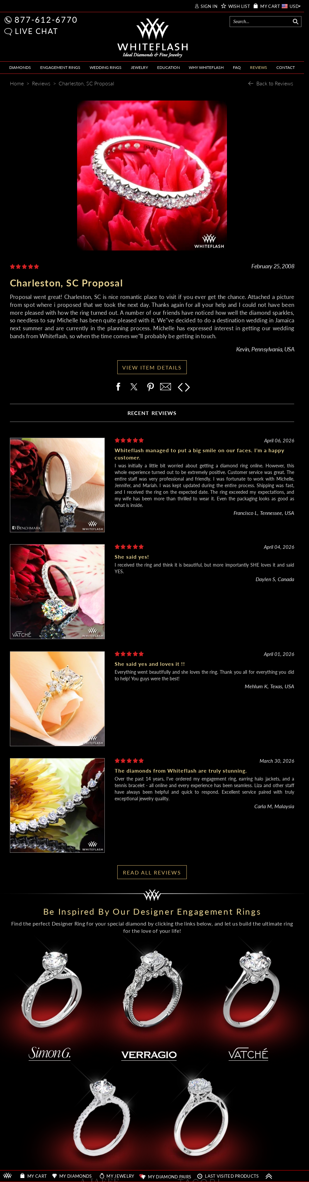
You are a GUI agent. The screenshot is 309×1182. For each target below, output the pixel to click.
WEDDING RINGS (106, 67)
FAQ (237, 67)
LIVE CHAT (36, 31)
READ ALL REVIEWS (152, 872)
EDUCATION (168, 67)
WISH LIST (239, 6)
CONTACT (285, 67)
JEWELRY (139, 67)
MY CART (270, 6)
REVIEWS (258, 67)
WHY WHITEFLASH (206, 67)
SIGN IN (209, 6)
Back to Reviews (274, 83)
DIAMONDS (20, 67)
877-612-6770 (46, 19)
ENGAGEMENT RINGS (60, 67)
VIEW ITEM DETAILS (152, 367)
